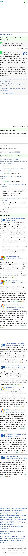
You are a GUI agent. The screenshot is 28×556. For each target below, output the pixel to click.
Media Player (4, 517)
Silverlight (9, 520)
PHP (10, 519)
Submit (18, 153)
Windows (19, 538)
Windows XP (4, 529)
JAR (23, 538)
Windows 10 (4, 522)
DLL (1, 540)
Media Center (16, 515)
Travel (17, 542)
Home (2, 34)
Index (22, 533)
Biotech (6, 542)
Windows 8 (20, 522)
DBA (13, 538)
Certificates (11, 540)
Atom (5, 535)
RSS (1, 535)
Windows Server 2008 (18, 524)
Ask (9, 535)
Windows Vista (19, 528)
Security (3, 520)
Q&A (1, 542)
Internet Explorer (5, 515)
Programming (17, 519)
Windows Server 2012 (7, 526)
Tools (19, 520)
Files (5, 540)
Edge (20, 511)
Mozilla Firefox (14, 517)
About (18, 533)
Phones (12, 542)
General (2, 513)
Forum (2, 543)
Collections (11, 533)
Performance (4, 519)
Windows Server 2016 (7, 528)
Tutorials (24, 520)
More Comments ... (6, 213)
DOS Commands (12, 511)
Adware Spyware (16, 510)
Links (22, 540)
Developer (8, 538)
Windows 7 (12, 522)
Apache (24, 510)
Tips (15, 520)
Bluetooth (9, 34)
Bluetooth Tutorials (8, 93)
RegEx (18, 540)
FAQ (21, 542)
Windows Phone (5, 524)
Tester (2, 538)
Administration (5, 510)
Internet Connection (12, 513)
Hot (6, 533)
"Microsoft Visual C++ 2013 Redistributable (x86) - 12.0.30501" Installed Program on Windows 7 (13, 162)
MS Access (23, 517)
